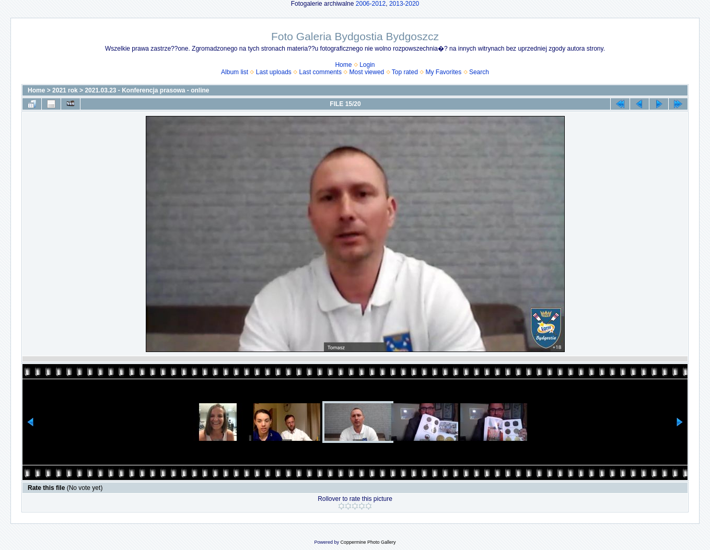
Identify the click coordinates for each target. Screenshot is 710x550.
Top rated (405, 72)
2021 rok (65, 90)
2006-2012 (371, 3)
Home (343, 64)
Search (479, 72)
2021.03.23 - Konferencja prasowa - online (147, 90)
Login (367, 64)
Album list (234, 72)
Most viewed (367, 72)
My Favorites (444, 72)
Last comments (320, 72)
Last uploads (274, 72)
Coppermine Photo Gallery (367, 542)
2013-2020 (404, 3)
